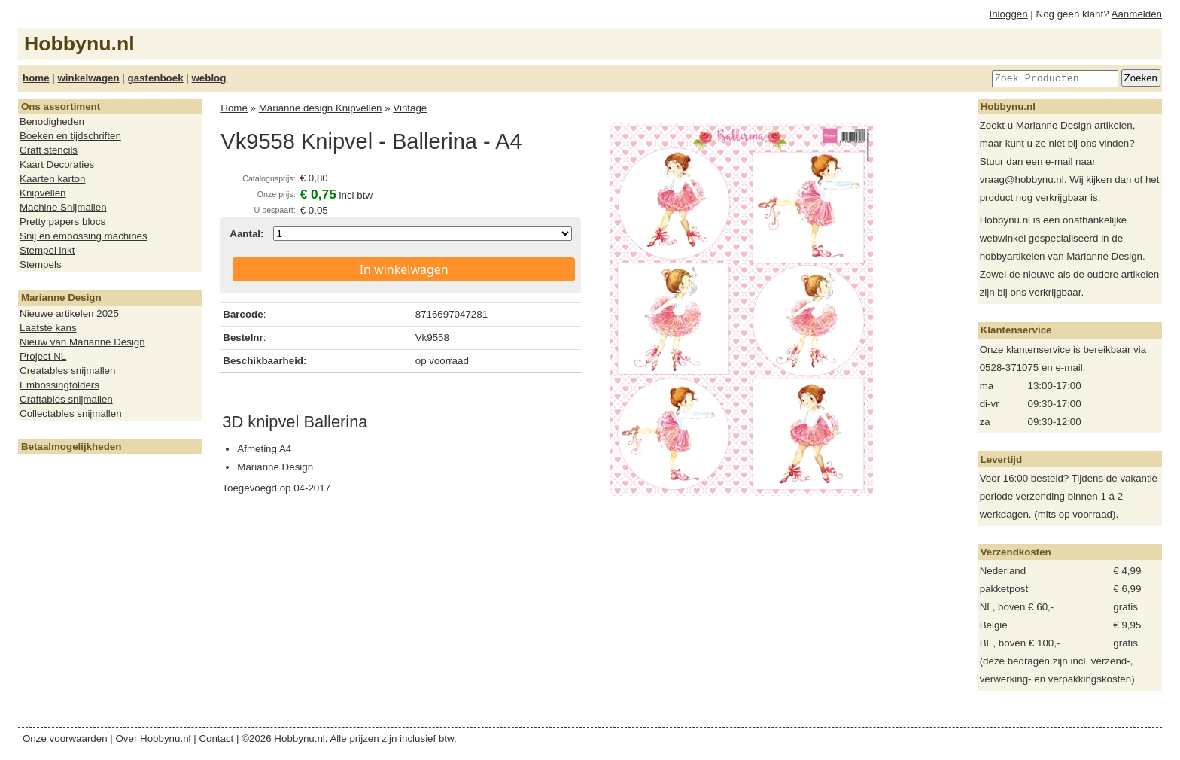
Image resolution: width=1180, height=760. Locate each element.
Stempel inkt (47, 250)
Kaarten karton (52, 178)
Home (234, 108)
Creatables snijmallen (67, 370)
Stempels (41, 264)
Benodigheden (52, 121)
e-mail (1068, 367)
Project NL (43, 356)
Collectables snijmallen (71, 413)
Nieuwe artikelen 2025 (69, 313)
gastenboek (156, 78)
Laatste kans (48, 327)
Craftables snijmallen (66, 399)
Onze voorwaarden (65, 738)
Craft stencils (49, 150)
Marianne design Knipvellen (320, 108)
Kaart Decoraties (57, 164)
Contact (216, 738)
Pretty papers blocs (62, 221)
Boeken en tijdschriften (70, 135)
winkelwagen (88, 78)
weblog (208, 78)
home (36, 78)
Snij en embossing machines (84, 236)
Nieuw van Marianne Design (82, 342)
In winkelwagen (404, 269)
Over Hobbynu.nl (153, 738)
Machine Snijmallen (63, 207)
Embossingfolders (59, 385)
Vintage (410, 108)
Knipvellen (43, 193)
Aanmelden (1137, 14)
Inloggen (1009, 14)
